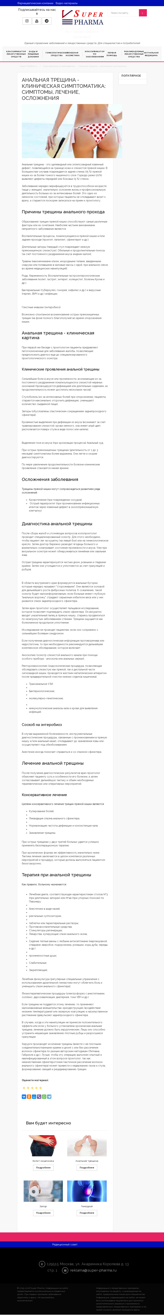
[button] (27, 21)
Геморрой (87, 1206)
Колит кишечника (43, 1161)
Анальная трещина (87, 1161)
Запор (43, 1206)
